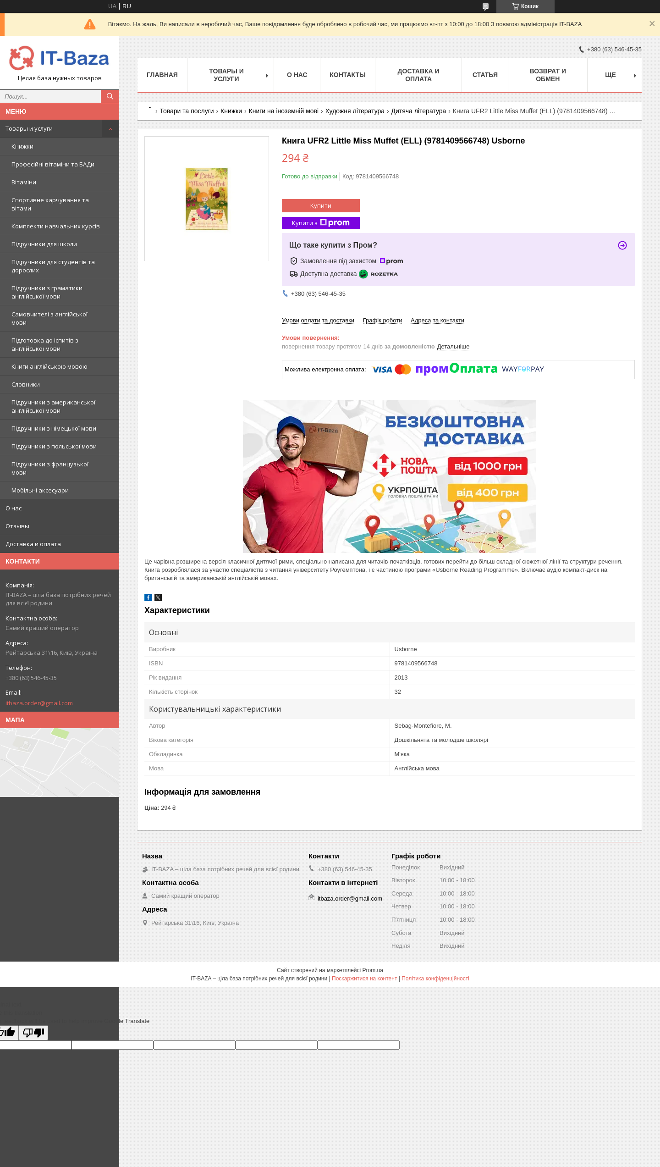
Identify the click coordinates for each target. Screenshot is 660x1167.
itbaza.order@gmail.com (39, 703)
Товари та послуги (187, 111)
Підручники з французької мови (49, 468)
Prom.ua (373, 970)
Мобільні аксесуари (40, 490)
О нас (14, 508)
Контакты (347, 74)
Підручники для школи (44, 244)
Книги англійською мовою (49, 366)
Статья (485, 74)
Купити (320, 205)
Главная (162, 74)
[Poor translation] (33, 1032)
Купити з (321, 223)
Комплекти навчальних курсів (55, 226)
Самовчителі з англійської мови (49, 318)
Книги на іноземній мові (284, 111)
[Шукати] (110, 96)
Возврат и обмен (547, 75)
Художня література (355, 111)
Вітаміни (23, 182)
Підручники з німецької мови (53, 428)
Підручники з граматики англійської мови (46, 292)
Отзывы (17, 526)
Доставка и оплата (33, 544)
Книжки (22, 146)
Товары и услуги (29, 128)
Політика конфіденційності (435, 978)
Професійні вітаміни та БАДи (52, 164)
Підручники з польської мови (54, 446)
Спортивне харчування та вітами (50, 204)
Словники (25, 384)
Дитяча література (418, 111)
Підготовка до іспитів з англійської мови (44, 344)
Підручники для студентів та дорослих (53, 266)
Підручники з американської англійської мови (53, 406)
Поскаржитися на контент (364, 978)
